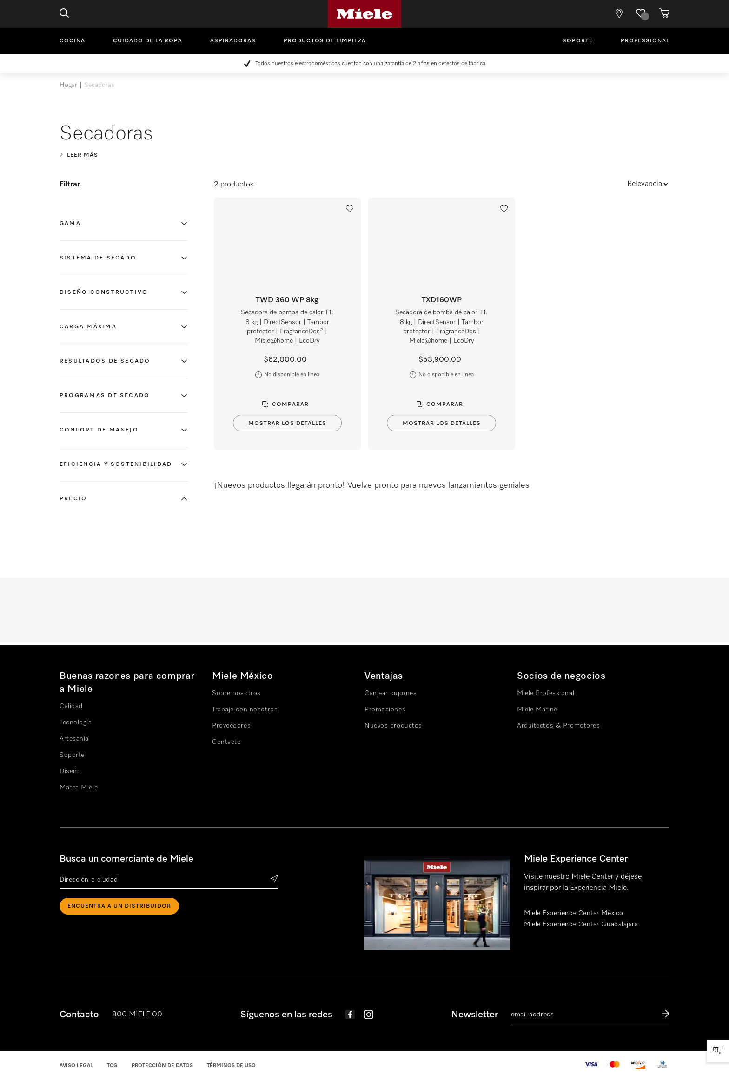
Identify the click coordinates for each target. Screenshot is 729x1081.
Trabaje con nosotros (245, 709)
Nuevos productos (393, 726)
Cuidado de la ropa (147, 41)
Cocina (72, 41)
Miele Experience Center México (573, 913)
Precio (73, 499)
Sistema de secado (98, 258)
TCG (112, 1065)
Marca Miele (79, 787)
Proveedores (231, 726)
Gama (70, 223)
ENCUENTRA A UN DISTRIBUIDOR (119, 906)
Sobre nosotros (236, 693)
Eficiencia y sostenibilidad (116, 464)
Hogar (68, 85)
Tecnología (76, 722)
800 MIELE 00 (137, 1014)
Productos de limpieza (325, 41)
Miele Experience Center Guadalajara (581, 924)
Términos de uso (231, 1065)
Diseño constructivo (104, 292)
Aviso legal (76, 1065)
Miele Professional (545, 693)
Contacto (226, 742)
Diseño (70, 771)
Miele (364, 14)
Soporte (578, 41)
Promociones (384, 709)
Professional (645, 41)
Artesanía (74, 739)
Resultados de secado (105, 361)
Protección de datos (162, 1065)
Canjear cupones (390, 693)
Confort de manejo (99, 430)
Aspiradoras (233, 41)
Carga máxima (88, 327)
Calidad (71, 706)
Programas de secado (105, 395)
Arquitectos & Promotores (558, 726)
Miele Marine (537, 709)
